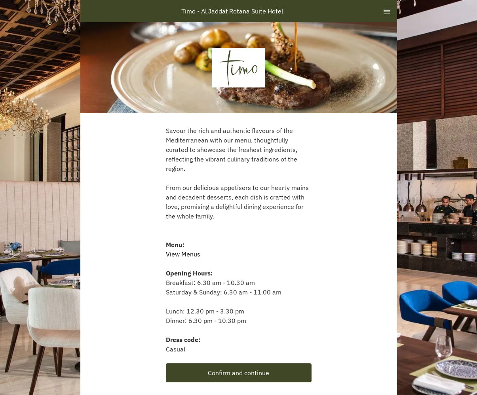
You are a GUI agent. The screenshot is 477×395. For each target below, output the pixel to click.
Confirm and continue (238, 373)
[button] (239, 373)
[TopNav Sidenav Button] (386, 11)
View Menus (183, 254)
